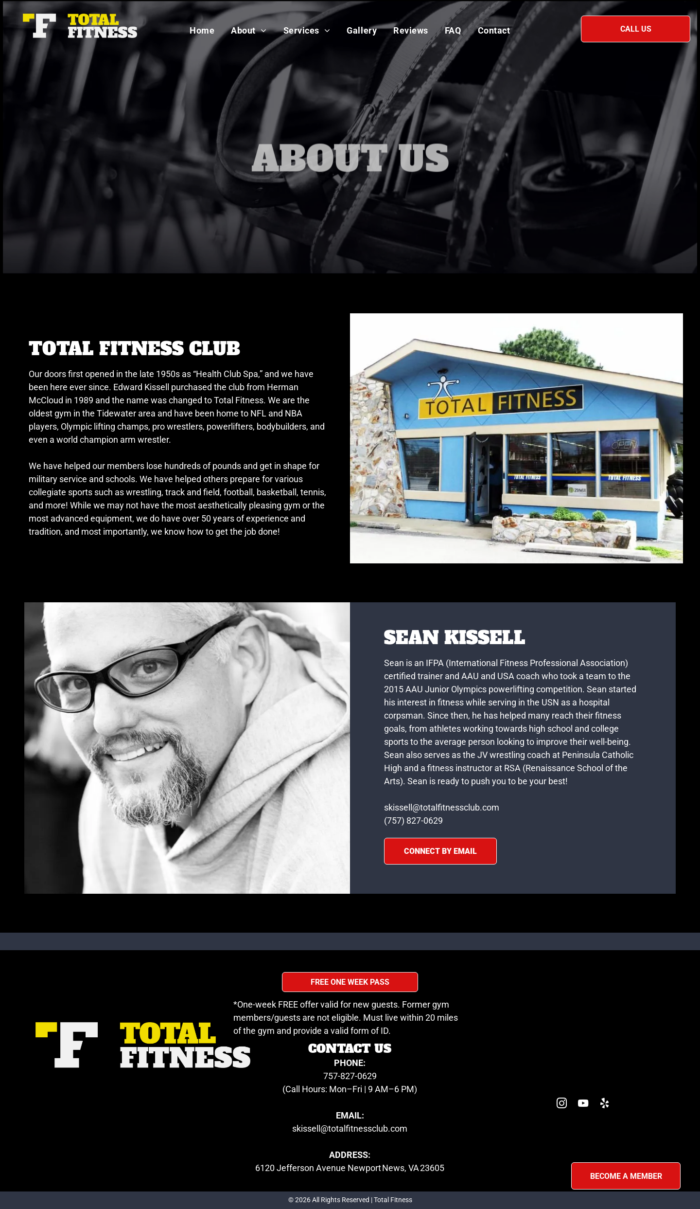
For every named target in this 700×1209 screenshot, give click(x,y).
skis (299, 1128)
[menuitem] (202, 30)
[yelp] (604, 1105)
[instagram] (562, 1105)
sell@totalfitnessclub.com (357, 1128)
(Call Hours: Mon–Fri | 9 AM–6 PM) (349, 1089)
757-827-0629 (350, 1076)
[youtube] (583, 1105)
